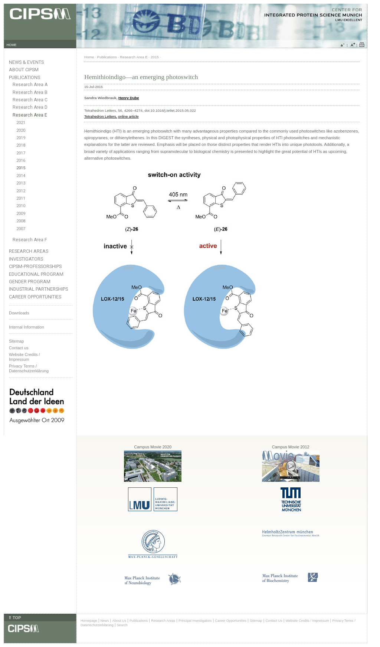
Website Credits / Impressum (307, 621)
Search (122, 625)
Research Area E (30, 115)
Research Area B (30, 92)
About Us (119, 621)
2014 (20, 175)
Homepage (89, 621)
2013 (20, 183)
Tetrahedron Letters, (100, 116)
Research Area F (30, 239)
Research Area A (30, 84)
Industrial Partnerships (38, 289)
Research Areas (28, 251)
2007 (20, 228)
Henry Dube (128, 98)
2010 (20, 205)
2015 (20, 168)
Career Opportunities (35, 297)
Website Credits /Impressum (24, 357)
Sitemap (16, 341)
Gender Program (29, 281)
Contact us (19, 348)
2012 (20, 191)
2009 (20, 213)
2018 (20, 145)
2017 (20, 153)
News (105, 621)
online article (128, 116)
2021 (20, 122)
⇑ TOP (14, 617)
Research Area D (30, 107)
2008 (20, 221)
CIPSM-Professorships (35, 266)
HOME (12, 45)
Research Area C (30, 99)
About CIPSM (24, 69)
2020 (20, 130)
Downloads (19, 313)
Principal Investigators (195, 621)
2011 (20, 198)
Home (89, 57)
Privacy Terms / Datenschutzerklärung (29, 368)
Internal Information (26, 327)
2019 (20, 137)
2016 (20, 160)
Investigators (26, 259)
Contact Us (273, 621)
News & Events (26, 62)
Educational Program (36, 274)
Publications (24, 77)
